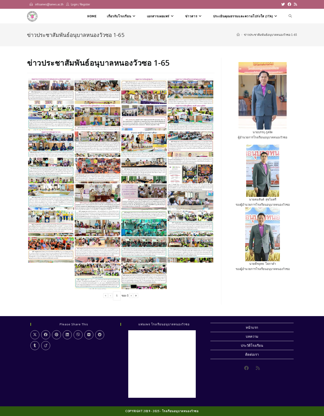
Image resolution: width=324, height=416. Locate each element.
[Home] (238, 35)
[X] (283, 4)
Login (74, 4)
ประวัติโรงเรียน (252, 345)
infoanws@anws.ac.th (48, 4)
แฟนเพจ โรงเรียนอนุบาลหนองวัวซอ (164, 324)
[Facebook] (289, 4)
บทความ (252, 336)
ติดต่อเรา (252, 354)
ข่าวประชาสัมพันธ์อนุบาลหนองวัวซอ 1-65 (270, 35)
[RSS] (294, 4)
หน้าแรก (252, 327)
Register (85, 4)
